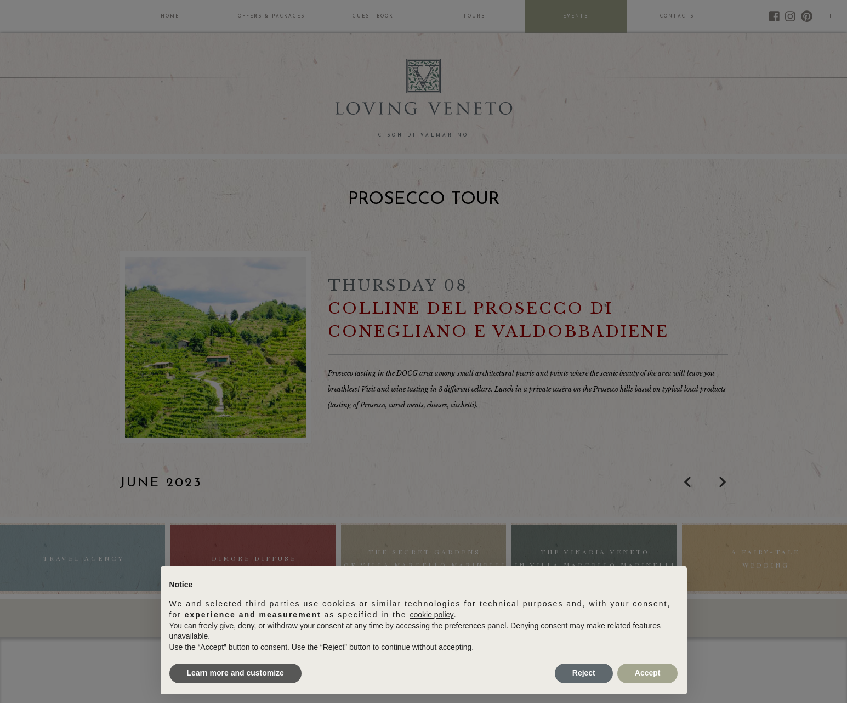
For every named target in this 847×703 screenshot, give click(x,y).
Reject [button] (583, 672)
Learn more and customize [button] (235, 672)
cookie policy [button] (431, 614)
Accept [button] (648, 672)
